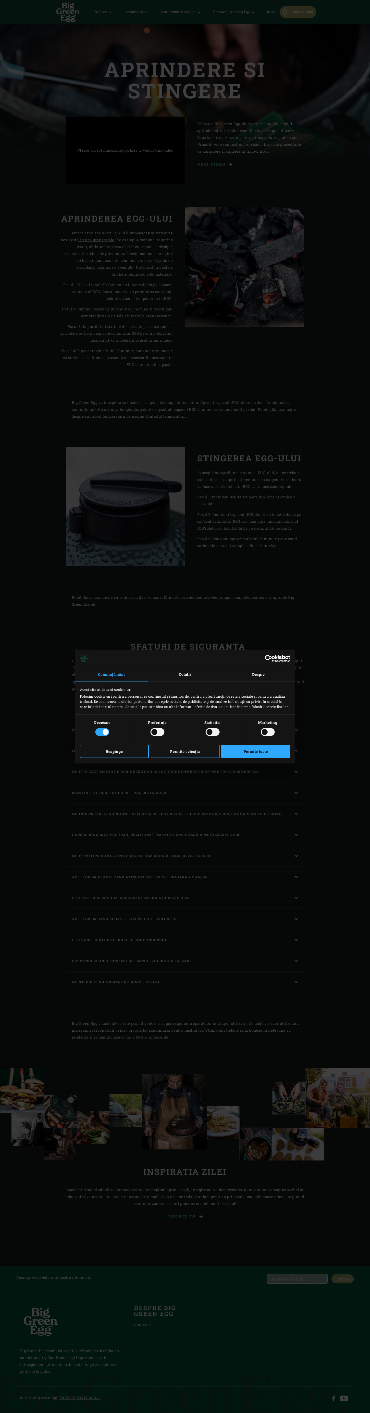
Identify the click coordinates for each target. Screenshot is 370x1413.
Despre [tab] (258, 674)
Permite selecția (185, 751)
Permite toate (256, 751)
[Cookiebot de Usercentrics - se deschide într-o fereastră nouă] (268, 658)
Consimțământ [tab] (111, 674)
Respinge (114, 751)
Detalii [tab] (185, 674)
